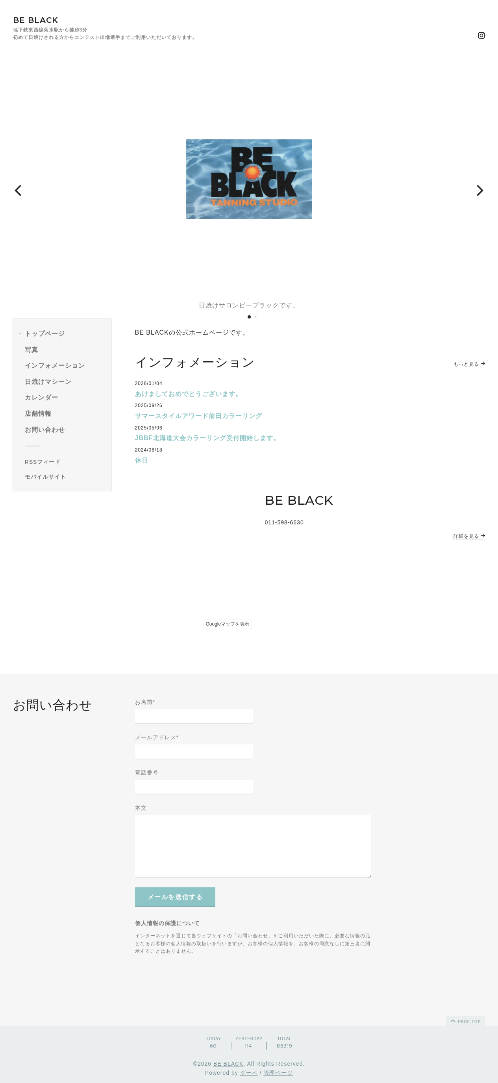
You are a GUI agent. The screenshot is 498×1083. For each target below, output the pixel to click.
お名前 (145, 702)
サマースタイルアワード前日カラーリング (198, 416)
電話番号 (147, 772)
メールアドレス (157, 737)
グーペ (249, 1073)
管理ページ (278, 1073)
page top (465, 1020)
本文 (141, 808)
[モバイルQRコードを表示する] (65, 476)
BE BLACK (35, 20)
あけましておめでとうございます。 (188, 394)
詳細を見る (469, 536)
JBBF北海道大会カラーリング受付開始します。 (207, 438)
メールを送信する (175, 897)
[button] (18, 190)
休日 (141, 460)
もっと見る (469, 364)
